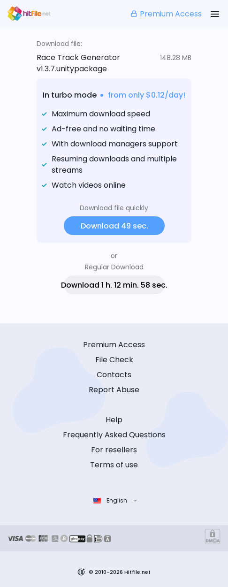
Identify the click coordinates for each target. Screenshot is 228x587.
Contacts (114, 374)
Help (114, 419)
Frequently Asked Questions (114, 434)
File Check (114, 359)
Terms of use (114, 464)
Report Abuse (114, 389)
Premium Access (166, 13)
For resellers (114, 449)
